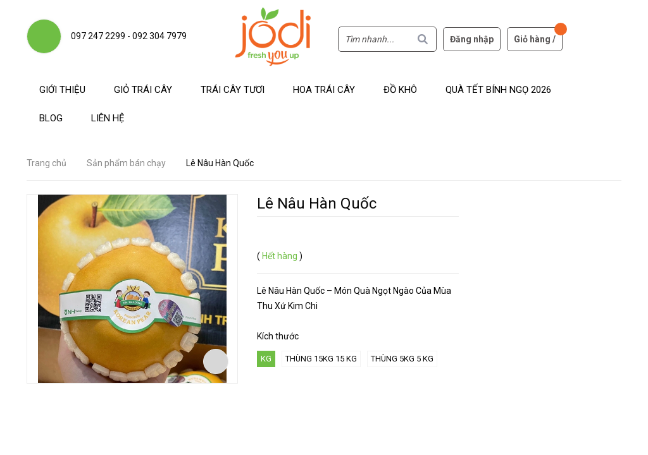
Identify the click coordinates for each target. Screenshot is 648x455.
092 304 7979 (159, 36)
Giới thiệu (62, 89)
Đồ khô (400, 89)
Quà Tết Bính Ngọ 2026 (498, 89)
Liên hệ (108, 118)
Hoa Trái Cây (324, 89)
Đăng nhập (472, 39)
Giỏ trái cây (143, 89)
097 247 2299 (98, 36)
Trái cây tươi (233, 89)
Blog (51, 118)
